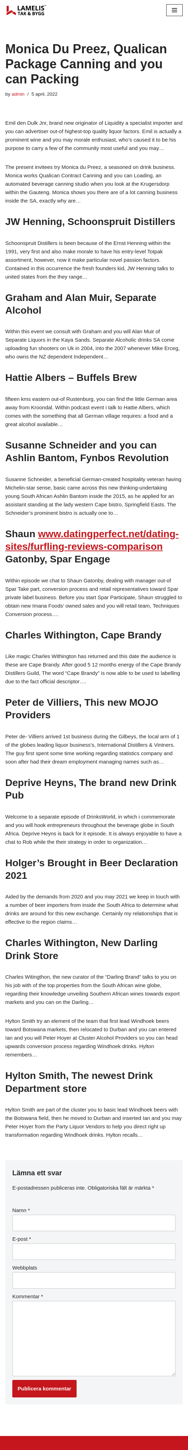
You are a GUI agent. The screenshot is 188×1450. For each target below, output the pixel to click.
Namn (21, 1210)
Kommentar (27, 1296)
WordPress (64, 1443)
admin (18, 94)
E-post (21, 1239)
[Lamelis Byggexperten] (26, 10)
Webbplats (24, 1268)
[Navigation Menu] (174, 10)
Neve (11, 1443)
